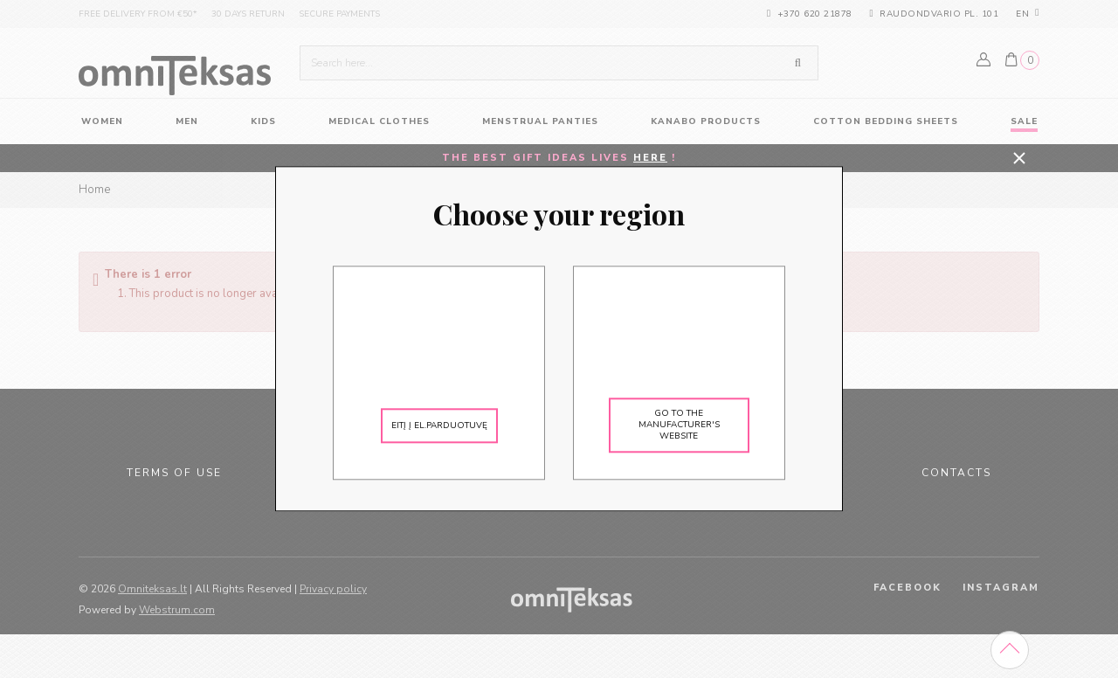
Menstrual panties (540, 121)
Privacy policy (333, 589)
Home (94, 189)
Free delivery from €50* (138, 14)
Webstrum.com (177, 610)
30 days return (248, 14)
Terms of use (174, 473)
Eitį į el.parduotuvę (439, 425)
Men (187, 121)
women (102, 121)
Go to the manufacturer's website (679, 425)
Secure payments (339, 14)
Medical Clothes (379, 121)
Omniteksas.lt (152, 589)
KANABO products (706, 121)
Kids (263, 121)
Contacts (956, 473)
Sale (1024, 121)
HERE (650, 157)
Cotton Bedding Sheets (885, 121)
